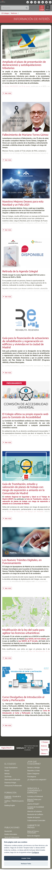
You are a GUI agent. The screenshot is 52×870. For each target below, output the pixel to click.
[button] (7, 748)
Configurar (35, 852)
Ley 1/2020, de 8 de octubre (35, 639)
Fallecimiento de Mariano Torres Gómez (25, 134)
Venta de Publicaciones (11, 837)
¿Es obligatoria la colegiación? (36, 779)
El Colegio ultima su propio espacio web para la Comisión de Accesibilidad (25, 415)
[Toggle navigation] (47, 8)
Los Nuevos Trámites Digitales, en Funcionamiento (22, 561)
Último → (44, 753)
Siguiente (44, 750)
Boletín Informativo (10, 834)
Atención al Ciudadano (34, 811)
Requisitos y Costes (33, 770)
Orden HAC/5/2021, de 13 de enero (17, 86)
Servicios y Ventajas (33, 767)
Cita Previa (7, 776)
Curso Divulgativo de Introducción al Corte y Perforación (23, 698)
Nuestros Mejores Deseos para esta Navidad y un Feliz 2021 (22, 203)
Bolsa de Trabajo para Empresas (34, 800)
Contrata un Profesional (35, 796)
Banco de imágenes (33, 836)
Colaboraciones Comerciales (36, 820)
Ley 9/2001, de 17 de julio (27, 641)
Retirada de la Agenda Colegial (20, 271)
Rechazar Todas (26, 863)
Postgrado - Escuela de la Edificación (12, 797)
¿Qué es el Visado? (33, 804)
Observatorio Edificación (12, 779)
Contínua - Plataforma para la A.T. (13, 801)
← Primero (44, 742)
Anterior (44, 746)
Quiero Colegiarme (33, 773)
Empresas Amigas (10, 782)
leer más (8, 93)
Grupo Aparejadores (11, 767)
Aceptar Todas (26, 858)
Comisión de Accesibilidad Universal (35, 807)
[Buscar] (15, 8)
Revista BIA (8, 831)
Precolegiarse (31, 776)
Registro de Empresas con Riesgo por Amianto (25, 511)
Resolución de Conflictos (35, 814)
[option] (14, 767)
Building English (9, 805)
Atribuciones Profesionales (13, 785)
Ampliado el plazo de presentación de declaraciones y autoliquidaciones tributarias (24, 64)
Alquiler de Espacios (33, 817)
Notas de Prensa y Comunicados (33, 832)
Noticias (7, 773)
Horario (6, 770)
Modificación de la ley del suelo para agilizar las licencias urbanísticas (23, 631)
